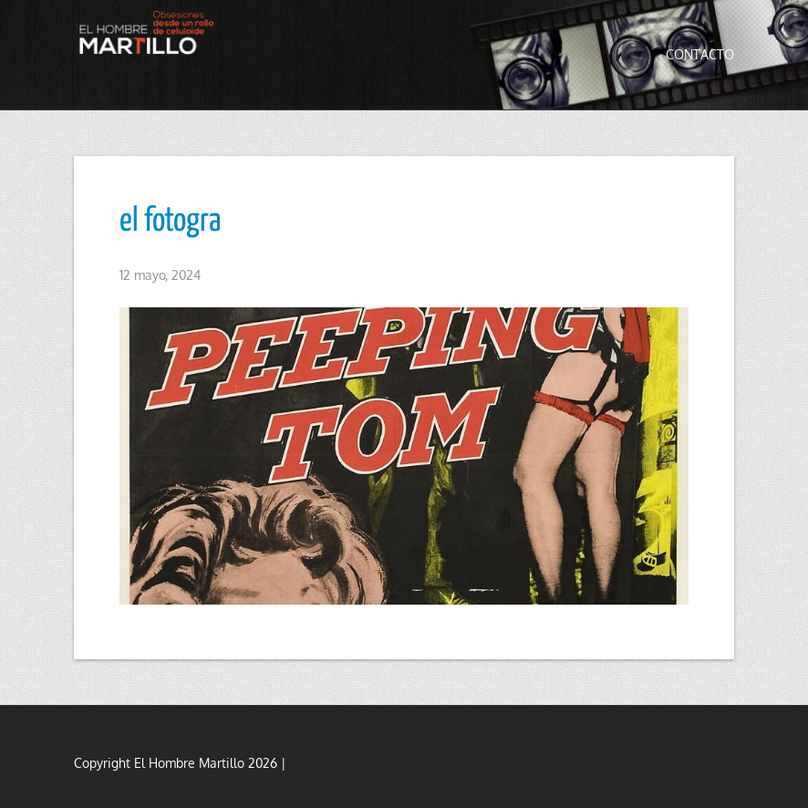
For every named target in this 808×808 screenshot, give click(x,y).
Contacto (700, 54)
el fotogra (170, 221)
